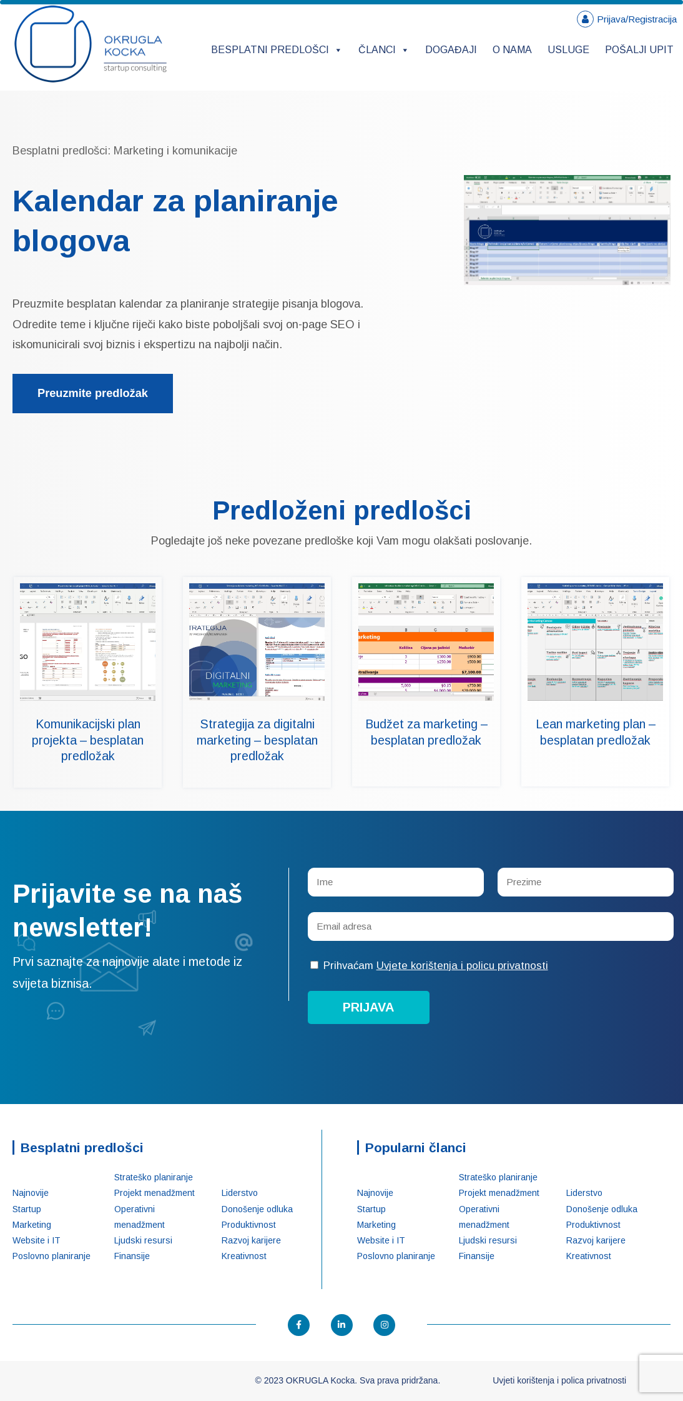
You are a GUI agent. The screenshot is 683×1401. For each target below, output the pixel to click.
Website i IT (36, 1240)
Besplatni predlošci (277, 49)
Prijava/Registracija (637, 19)
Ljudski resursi (143, 1240)
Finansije (132, 1256)
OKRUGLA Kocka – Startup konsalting (90, 44)
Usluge (568, 49)
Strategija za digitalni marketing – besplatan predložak (257, 740)
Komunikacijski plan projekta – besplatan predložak (88, 740)
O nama (512, 49)
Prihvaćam (429, 966)
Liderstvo (240, 1193)
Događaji (451, 49)
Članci (384, 49)
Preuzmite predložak (92, 393)
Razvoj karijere (251, 1240)
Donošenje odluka (257, 1209)
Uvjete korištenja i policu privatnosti (462, 966)
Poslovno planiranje (51, 1256)
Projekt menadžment (154, 1193)
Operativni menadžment (139, 1217)
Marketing (31, 1225)
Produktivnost (249, 1225)
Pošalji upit (639, 49)
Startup (26, 1209)
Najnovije (30, 1193)
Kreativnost (244, 1256)
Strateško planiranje (153, 1177)
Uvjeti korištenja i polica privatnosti (559, 1380)
